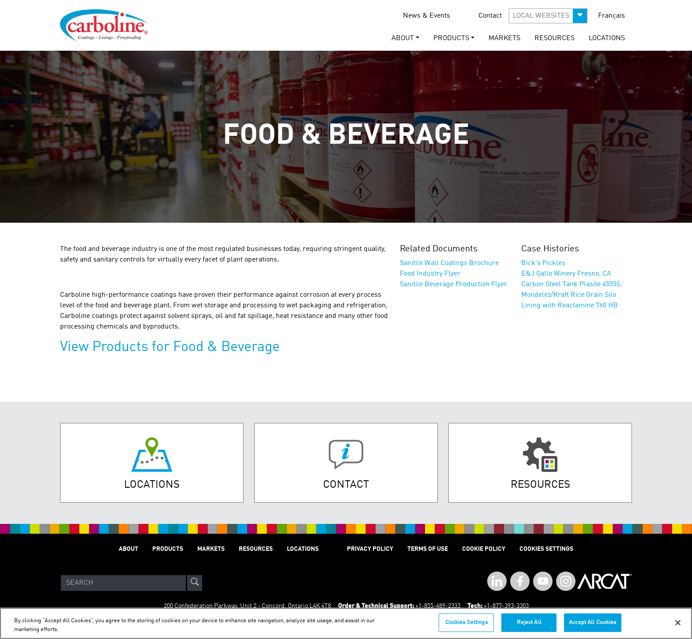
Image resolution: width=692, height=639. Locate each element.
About (128, 549)
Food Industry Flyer (430, 273)
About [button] (402, 38)
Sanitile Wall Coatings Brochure (449, 263)
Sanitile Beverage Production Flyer (453, 284)
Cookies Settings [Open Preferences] (546, 549)
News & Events (426, 15)
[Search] (123, 583)
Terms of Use (427, 549)
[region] (346, 623)
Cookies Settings (466, 622)
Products (167, 549)
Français (611, 15)
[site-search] (194, 583)
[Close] (678, 622)
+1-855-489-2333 (437, 606)
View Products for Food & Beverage (170, 347)
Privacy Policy (370, 549)
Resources (554, 38)
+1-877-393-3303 (506, 606)
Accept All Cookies (592, 622)
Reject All (529, 622)
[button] (548, 15)
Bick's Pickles (543, 263)
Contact (490, 15)
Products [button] (451, 38)
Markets (504, 38)
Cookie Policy (483, 549)
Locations (607, 38)
